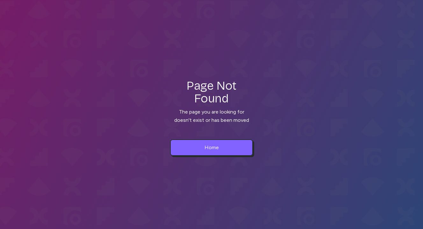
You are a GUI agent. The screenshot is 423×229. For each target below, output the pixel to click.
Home (211, 147)
